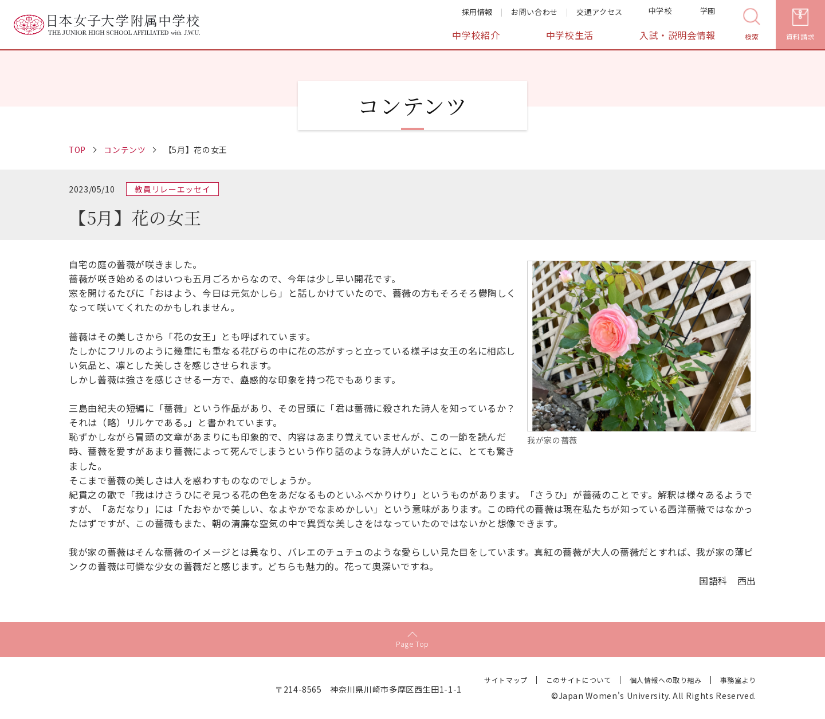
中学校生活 (570, 35)
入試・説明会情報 (677, 35)
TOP (78, 149)
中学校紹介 (476, 35)
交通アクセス (599, 11)
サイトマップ (506, 679)
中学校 (653, 12)
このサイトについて (578, 679)
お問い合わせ (534, 11)
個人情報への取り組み (665, 679)
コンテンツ (126, 149)
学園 (701, 12)
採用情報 (477, 11)
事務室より (738, 679)
